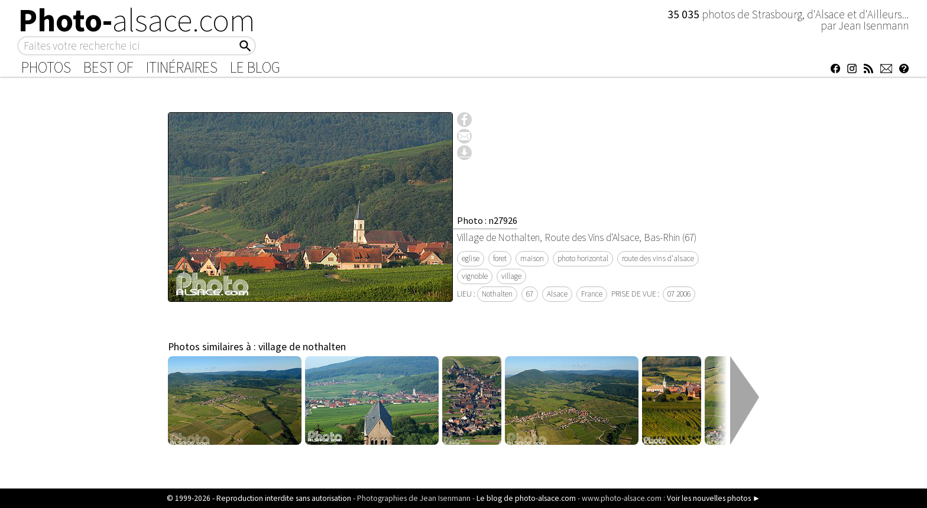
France (591, 294)
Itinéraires (182, 67)
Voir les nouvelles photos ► (713, 498)
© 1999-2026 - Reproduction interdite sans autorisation (259, 498)
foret (500, 258)
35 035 (684, 14)
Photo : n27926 (487, 220)
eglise (470, 258)
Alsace (557, 294)
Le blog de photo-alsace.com (526, 498)
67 (529, 294)
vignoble (475, 276)
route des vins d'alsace (658, 258)
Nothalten (497, 294)
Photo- (136, 20)
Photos (46, 67)
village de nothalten (302, 346)
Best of (108, 67)
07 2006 (679, 294)
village (511, 276)
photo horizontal (583, 258)
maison (532, 258)
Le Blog (255, 67)
